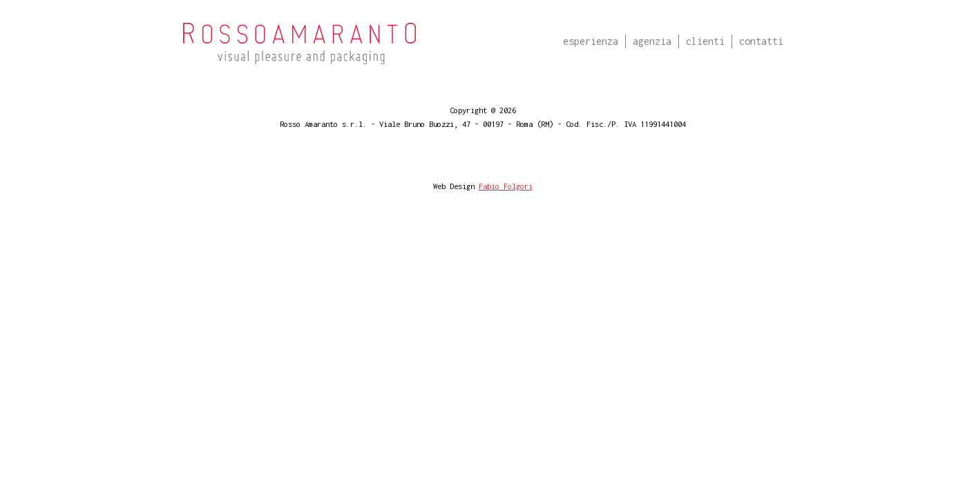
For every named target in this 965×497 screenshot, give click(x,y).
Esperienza (590, 41)
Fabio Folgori (506, 186)
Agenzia (652, 41)
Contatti (761, 41)
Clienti (705, 41)
